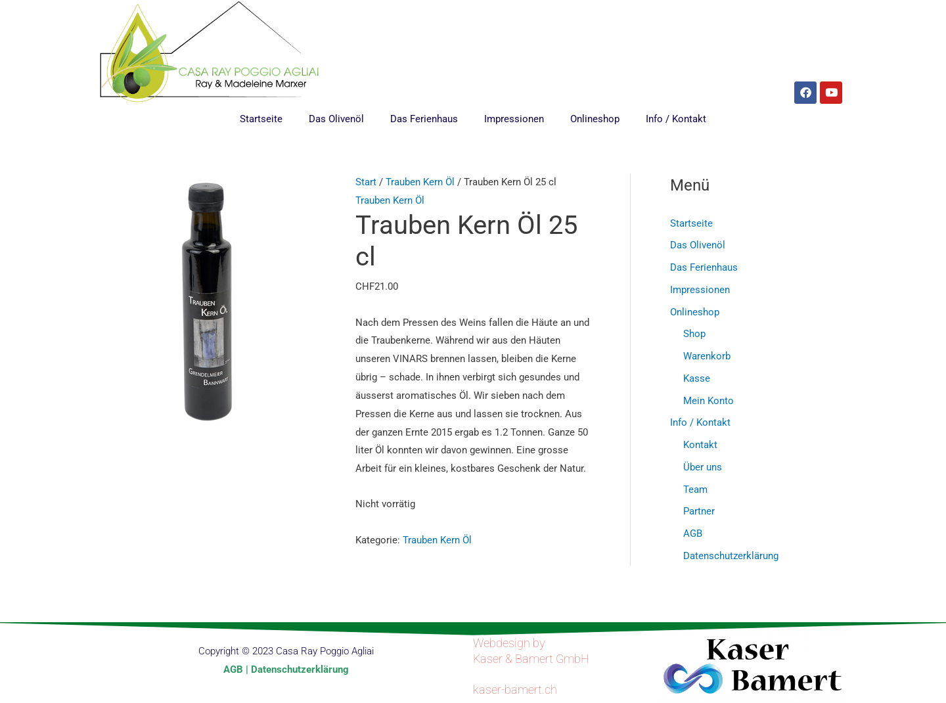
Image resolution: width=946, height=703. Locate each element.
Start (365, 182)
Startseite (261, 119)
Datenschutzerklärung (730, 556)
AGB (692, 533)
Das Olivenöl (336, 119)
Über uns (702, 467)
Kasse (696, 378)
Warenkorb (707, 356)
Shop (694, 334)
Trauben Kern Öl (420, 182)
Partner (699, 511)
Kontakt (700, 445)
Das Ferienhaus (424, 119)
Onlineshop (594, 119)
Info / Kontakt (676, 119)
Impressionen (514, 119)
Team (695, 489)
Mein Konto (708, 401)
